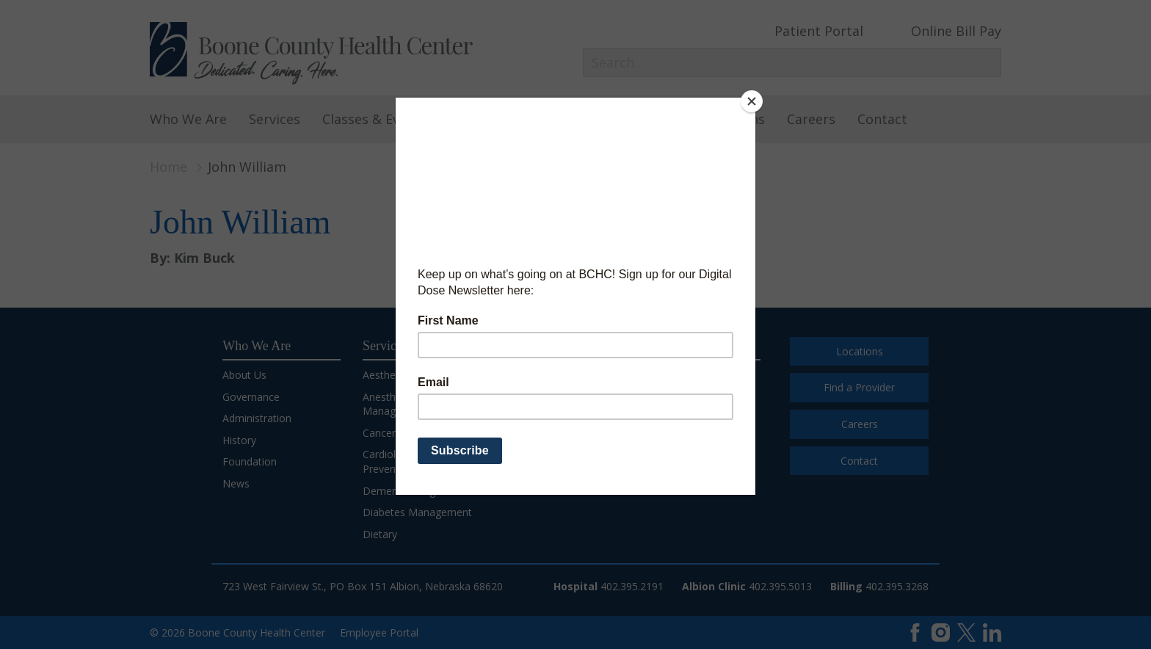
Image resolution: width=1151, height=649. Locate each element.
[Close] (752, 101)
